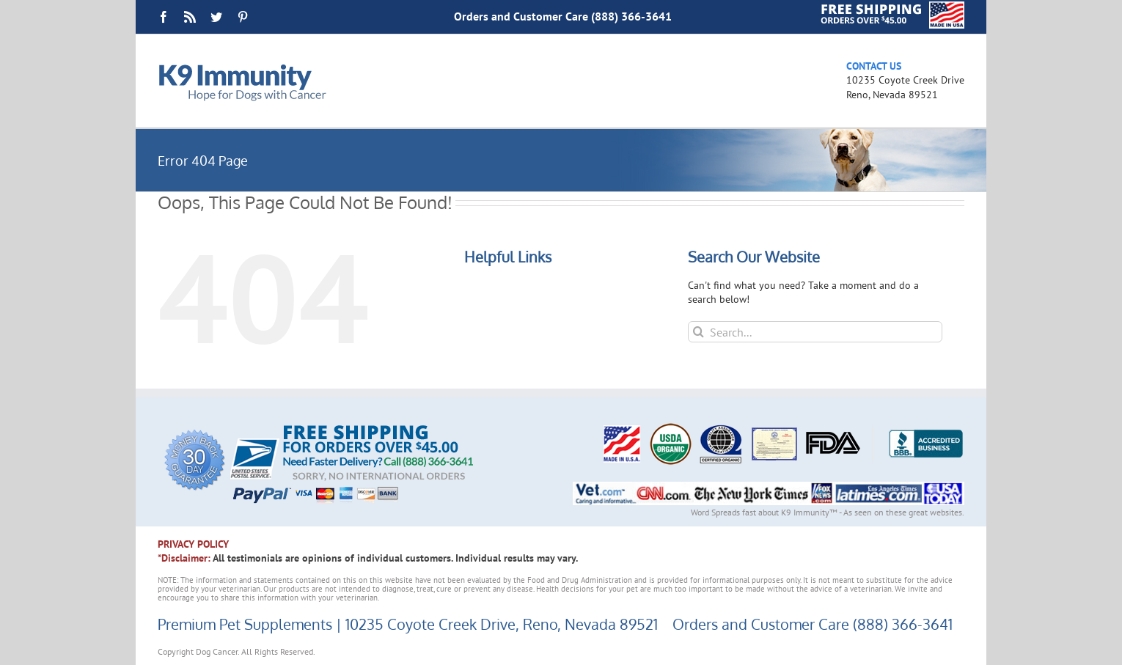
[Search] (698, 331)
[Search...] (815, 331)
